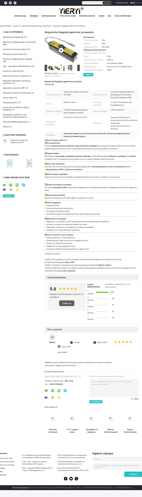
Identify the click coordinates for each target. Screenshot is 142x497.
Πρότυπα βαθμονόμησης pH (15, 122)
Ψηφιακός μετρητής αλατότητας (17, 93)
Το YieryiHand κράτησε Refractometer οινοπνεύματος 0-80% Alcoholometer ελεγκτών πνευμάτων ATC (36, 456)
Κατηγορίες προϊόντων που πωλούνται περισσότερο (15, 116)
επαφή (101, 16)
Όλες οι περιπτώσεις (123, 16)
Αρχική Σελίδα (20, 16)
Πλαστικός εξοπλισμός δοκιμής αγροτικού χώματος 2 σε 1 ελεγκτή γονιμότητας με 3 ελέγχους (53, 431)
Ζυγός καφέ (8, 98)
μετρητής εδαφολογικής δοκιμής (64, 362)
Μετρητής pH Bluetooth (13, 37)
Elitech (6, 127)
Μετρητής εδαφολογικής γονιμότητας (36, 26)
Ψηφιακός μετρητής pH (13, 54)
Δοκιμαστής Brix (10, 102)
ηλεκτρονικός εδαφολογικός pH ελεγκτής (60, 365)
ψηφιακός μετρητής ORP (13, 88)
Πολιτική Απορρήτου (20, 488)
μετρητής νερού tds (11, 71)
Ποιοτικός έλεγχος (87, 16)
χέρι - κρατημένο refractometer (16, 66)
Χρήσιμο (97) (66, 347)
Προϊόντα (34, 16)
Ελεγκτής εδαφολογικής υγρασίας (17, 59)
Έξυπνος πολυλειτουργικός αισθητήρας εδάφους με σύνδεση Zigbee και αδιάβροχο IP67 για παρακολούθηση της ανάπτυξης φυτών (111, 431)
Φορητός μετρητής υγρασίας (15, 76)
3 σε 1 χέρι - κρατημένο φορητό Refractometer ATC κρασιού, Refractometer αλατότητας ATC (34, 463)
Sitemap (3, 475)
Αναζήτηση (107, 3)
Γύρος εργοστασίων (67, 16)
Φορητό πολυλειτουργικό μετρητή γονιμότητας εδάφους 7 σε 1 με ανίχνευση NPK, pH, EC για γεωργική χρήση (130, 431)
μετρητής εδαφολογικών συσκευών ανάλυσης (95, 362)
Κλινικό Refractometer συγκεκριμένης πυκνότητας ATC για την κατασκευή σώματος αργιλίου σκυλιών (72, 456)
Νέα (109, 16)
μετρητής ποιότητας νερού (14, 49)
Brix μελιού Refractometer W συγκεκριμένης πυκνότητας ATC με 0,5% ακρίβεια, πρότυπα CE (73, 469)
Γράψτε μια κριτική (66, 304)
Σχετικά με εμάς (49, 16)
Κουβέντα (88, 75)
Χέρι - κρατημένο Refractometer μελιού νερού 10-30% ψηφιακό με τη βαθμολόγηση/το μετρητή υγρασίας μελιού (37, 469)
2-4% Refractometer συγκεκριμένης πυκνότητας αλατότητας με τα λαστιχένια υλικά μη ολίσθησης (71, 463)
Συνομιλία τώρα (122, 3)
